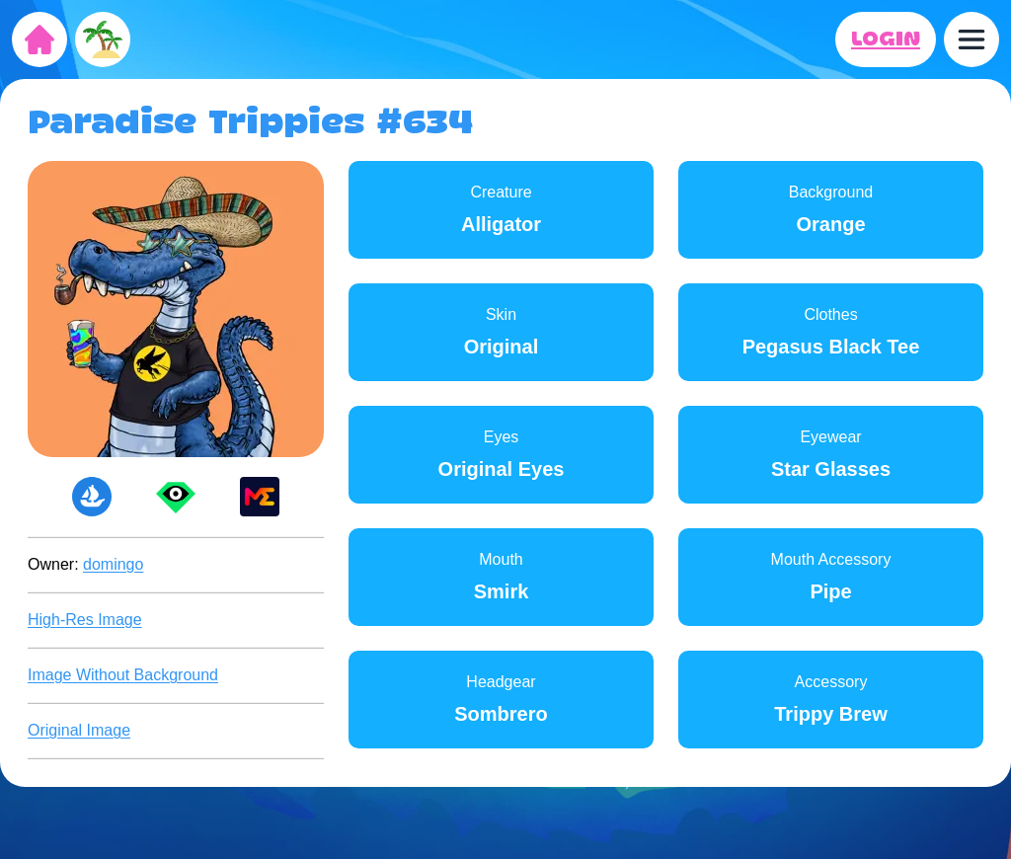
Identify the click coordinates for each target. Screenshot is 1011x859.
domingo (113, 564)
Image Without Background (123, 674)
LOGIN (885, 39)
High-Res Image (85, 619)
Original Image (79, 730)
